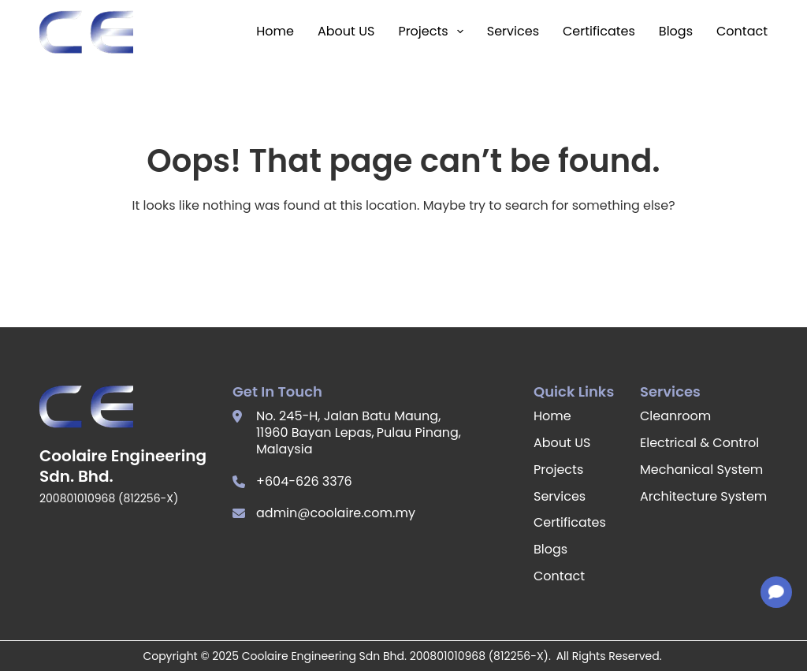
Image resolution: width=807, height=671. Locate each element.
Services (513, 31)
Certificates (599, 31)
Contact (742, 31)
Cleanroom (675, 416)
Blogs (676, 31)
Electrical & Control (699, 443)
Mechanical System (701, 469)
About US (346, 31)
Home (275, 31)
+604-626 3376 (304, 481)
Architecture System (703, 496)
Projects (430, 31)
